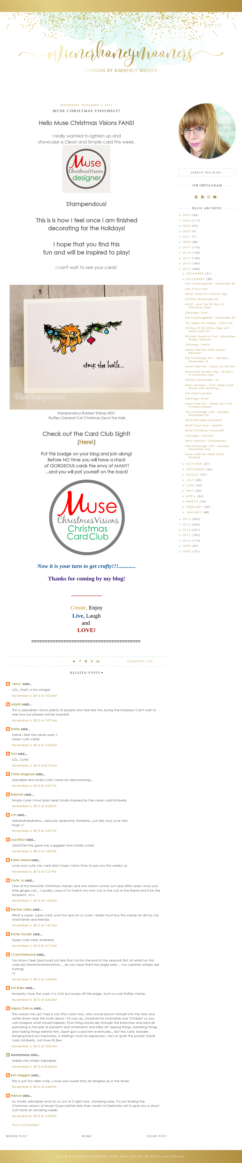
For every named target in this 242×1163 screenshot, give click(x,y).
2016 (187, 263)
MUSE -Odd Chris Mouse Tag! (206, 294)
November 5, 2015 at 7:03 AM (34, 1046)
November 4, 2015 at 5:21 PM (34, 830)
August (193, 474)
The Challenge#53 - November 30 (210, 283)
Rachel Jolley (21, 909)
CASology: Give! (197, 398)
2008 (187, 551)
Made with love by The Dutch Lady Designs (147, 1156)
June (191, 485)
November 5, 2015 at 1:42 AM (34, 900)
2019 (187, 247)
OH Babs (17, 987)
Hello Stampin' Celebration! (205, 440)
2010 (187, 540)
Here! (86, 442)
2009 (187, 546)
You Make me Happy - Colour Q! (209, 323)
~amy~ (16, 683)
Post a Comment (25, 1124)
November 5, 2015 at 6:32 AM (34, 999)
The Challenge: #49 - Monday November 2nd (207, 447)
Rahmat (17, 794)
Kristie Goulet (21, 934)
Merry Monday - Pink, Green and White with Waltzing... (209, 386)
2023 (187, 225)
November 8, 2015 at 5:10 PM (34, 1116)
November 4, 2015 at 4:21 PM (34, 785)
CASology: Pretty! (197, 344)
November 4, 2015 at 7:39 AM (34, 745)
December (195, 273)
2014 (187, 519)
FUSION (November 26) (202, 299)
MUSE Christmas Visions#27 (205, 430)
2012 (187, 529)
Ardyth (16, 704)
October (194, 463)
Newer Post (16, 1136)
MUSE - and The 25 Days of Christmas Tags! (204, 305)
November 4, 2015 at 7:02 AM (34, 695)
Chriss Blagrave (23, 774)
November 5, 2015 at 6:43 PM (34, 1086)
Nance (16, 1095)
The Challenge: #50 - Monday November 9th (207, 413)
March (193, 501)
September (196, 469)
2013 (187, 524)
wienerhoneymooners (88, 1156)
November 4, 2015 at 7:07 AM (34, 720)
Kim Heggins (20, 1075)
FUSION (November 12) (202, 380)
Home (87, 1136)
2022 (187, 231)
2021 (187, 236)
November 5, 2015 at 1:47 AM (34, 925)
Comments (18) (140, 661)
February (195, 507)
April (191, 496)
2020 (187, 242)
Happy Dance (22, 1008)
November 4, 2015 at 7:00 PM (34, 851)
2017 (187, 258)
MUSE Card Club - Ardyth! (204, 425)
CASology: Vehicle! (199, 435)
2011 (187, 535)
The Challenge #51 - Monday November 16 (206, 359)
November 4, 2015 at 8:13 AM (34, 765)
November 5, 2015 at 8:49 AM (34, 1066)
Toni (14, 753)
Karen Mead (20, 860)
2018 (187, 252)
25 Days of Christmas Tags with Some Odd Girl (207, 329)
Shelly (15, 729)
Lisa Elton (18, 839)
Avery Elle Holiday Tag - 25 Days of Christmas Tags (209, 373)
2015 (187, 269)
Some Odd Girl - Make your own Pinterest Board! (208, 405)
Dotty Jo (17, 880)
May (190, 490)
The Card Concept (198, 393)
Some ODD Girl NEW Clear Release (204, 455)
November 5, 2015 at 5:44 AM (34, 979)
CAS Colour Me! (196, 289)
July (190, 480)
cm (13, 814)
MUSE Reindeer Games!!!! (204, 420)
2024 (187, 220)
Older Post (156, 1136)
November (196, 279)
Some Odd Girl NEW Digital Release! (205, 351)
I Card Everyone (23, 954)
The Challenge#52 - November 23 (210, 317)
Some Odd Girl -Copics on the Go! (210, 366)
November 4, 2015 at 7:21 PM (34, 871)
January (194, 512)
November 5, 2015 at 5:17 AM (34, 945)
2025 (187, 215)
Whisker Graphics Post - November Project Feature (210, 337)
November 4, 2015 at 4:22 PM (34, 806)
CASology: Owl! (196, 312)
